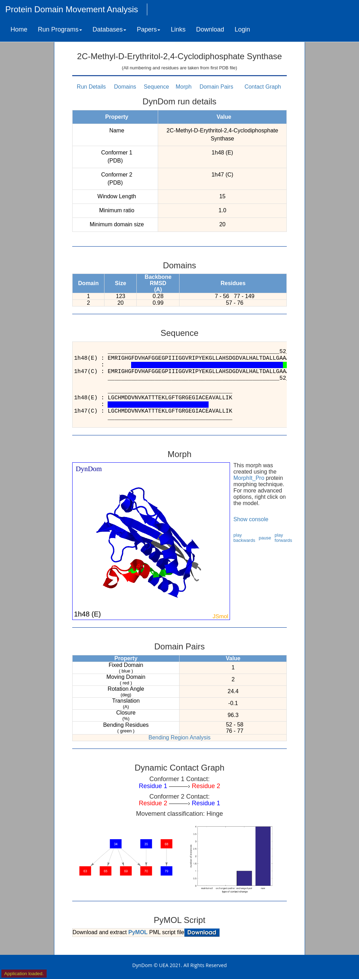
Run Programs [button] (60, 29)
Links (178, 29)
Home (19, 29)
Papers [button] (148, 29)
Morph (183, 87)
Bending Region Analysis (179, 737)
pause (265, 537)
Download (210, 29)
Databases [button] (109, 29)
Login (242, 29)
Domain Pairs (216, 87)
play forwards (283, 537)
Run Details (91, 87)
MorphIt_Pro (248, 478)
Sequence (156, 87)
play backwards (244, 537)
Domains (125, 87)
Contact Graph (262, 87)
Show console (251, 519)
